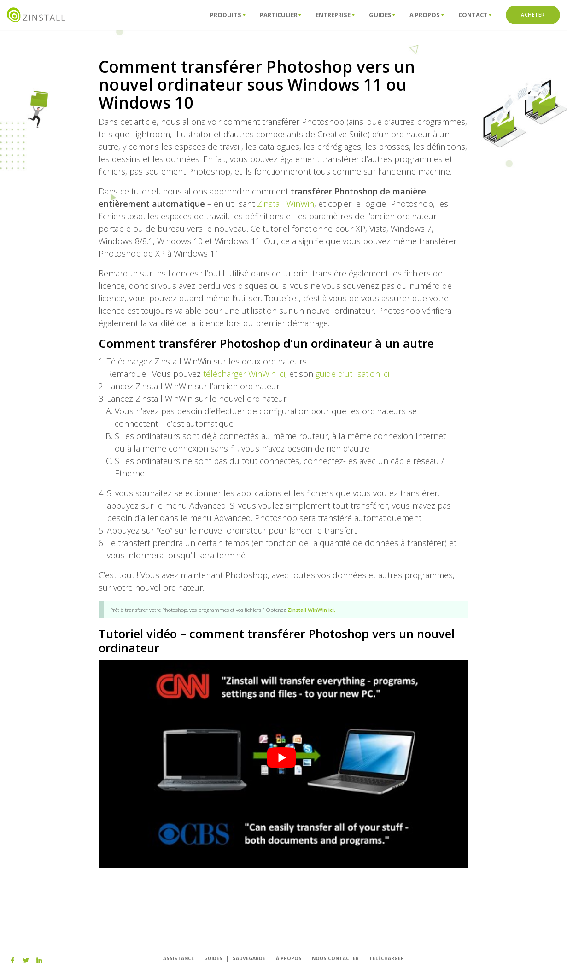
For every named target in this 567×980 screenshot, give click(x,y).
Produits (227, 15)
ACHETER (533, 15)
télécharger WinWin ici (244, 373)
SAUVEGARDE (249, 958)
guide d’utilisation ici (352, 373)
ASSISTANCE (178, 958)
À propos (426, 15)
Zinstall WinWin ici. (311, 609)
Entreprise (335, 15)
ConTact (474, 15)
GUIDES (213, 958)
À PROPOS (289, 958)
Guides (382, 15)
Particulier (280, 15)
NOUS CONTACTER (335, 958)
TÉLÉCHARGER (386, 958)
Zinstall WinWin (285, 203)
